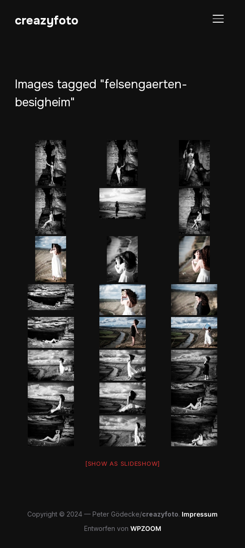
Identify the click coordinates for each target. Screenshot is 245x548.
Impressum (200, 514)
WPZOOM (145, 528)
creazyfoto (47, 20)
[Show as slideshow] (122, 463)
